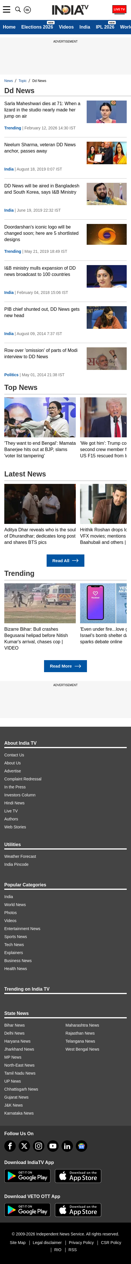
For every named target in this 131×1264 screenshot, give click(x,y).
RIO (57, 1249)
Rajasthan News (80, 1033)
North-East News (19, 1065)
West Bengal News (82, 1049)
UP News (12, 1081)
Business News (18, 960)
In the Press (15, 787)
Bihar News (14, 1025)
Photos (10, 912)
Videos (66, 27)
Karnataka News (19, 1113)
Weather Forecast (20, 856)
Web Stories (15, 827)
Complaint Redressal (22, 779)
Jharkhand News (19, 1049)
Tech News (14, 944)
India (85, 27)
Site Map (17, 1242)
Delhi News (14, 1033)
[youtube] (53, 1146)
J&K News (13, 1105)
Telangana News (80, 1041)
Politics (11, 374)
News (8, 81)
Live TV (11, 811)
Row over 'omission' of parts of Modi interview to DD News (41, 353)
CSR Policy (111, 1242)
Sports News (15, 936)
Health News (15, 968)
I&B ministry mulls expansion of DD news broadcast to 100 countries (40, 271)
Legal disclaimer (47, 1242)
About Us (12, 763)
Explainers (13, 952)
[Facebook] (10, 1146)
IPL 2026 (105, 27)
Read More (65, 666)
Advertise (12, 771)
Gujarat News (16, 1097)
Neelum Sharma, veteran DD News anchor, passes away (40, 147)
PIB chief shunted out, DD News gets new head (42, 312)
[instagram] (38, 1146)
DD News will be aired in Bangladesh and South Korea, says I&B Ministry (41, 189)
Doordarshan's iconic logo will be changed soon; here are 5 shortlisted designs (41, 233)
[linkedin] (67, 1146)
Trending (12, 128)
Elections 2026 (37, 27)
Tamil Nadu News (19, 1073)
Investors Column (19, 795)
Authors (11, 819)
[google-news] (81, 1146)
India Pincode (16, 864)
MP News (12, 1057)
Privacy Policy (81, 1242)
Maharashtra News (82, 1025)
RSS (73, 1249)
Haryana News (17, 1041)
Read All (65, 560)
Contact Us (14, 755)
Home (9, 27)
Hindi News (14, 803)
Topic (23, 81)
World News (15, 904)
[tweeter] (24, 1146)
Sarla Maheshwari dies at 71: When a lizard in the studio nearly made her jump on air (42, 110)
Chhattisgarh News (21, 1089)
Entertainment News (22, 928)
